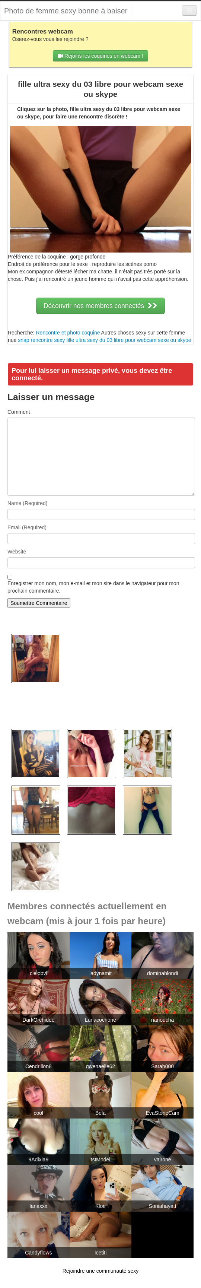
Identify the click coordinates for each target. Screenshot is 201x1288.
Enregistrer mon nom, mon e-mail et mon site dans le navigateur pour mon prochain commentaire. (93, 587)
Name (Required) (27, 503)
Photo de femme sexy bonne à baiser (65, 11)
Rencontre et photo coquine (68, 333)
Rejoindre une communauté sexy (101, 1271)
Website (16, 552)
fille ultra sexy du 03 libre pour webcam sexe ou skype (128, 340)
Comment (18, 412)
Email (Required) (27, 527)
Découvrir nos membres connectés (100, 306)
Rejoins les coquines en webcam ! (100, 56)
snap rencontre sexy (41, 340)
